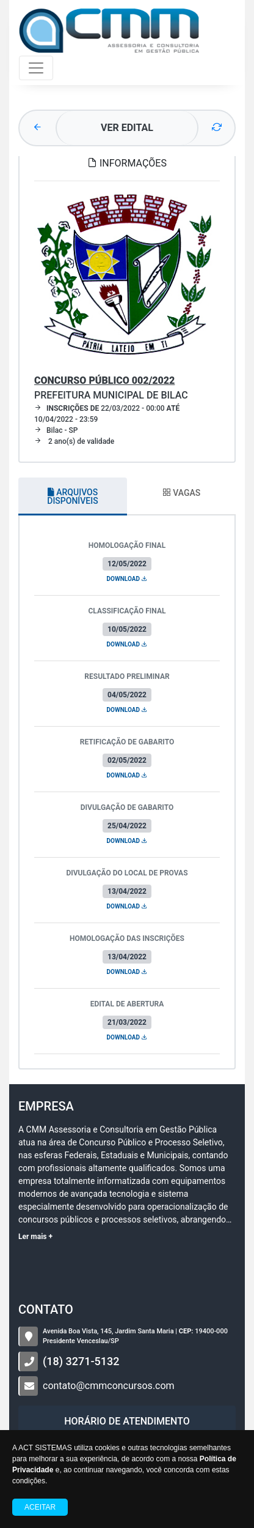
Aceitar (40, 1507)
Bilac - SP (56, 430)
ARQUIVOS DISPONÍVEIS (72, 496)
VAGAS (181, 493)
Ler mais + (35, 1236)
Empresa (46, 1106)
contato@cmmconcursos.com (109, 1385)
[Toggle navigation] (36, 68)
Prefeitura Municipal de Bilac (111, 388)
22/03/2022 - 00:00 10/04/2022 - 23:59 (107, 414)
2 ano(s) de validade (74, 441)
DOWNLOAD (127, 578)
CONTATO (45, 1309)
